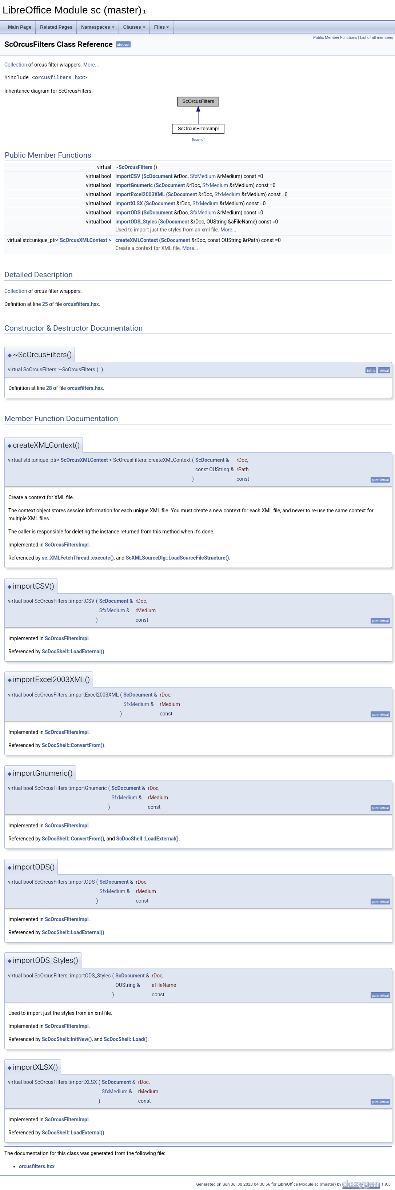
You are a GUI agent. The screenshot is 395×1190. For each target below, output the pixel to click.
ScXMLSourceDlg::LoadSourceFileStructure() (177, 558)
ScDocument (157, 176)
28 (49, 388)
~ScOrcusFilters (133, 167)
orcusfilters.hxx (59, 77)
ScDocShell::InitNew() (67, 1039)
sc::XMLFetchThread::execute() (78, 558)
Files (161, 27)
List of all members (376, 37)
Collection (15, 65)
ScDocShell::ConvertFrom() (73, 745)
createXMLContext (136, 240)
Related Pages (56, 27)
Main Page (19, 27)
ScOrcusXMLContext (83, 240)
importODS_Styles (136, 222)
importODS (127, 212)
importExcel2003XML (140, 194)
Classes (134, 27)
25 (45, 304)
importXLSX (129, 203)
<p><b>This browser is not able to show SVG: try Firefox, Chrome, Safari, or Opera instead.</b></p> (198, 115)
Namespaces (98, 27)
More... (91, 65)
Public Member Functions (335, 37)
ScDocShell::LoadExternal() (73, 651)
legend (198, 139)
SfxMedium (203, 176)
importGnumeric (134, 185)
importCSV (127, 176)
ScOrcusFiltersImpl (66, 545)
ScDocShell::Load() (125, 1039)
